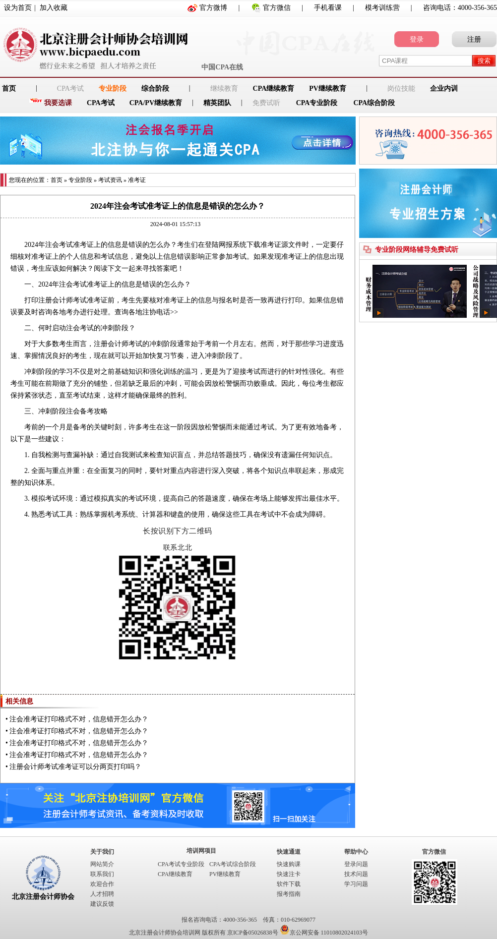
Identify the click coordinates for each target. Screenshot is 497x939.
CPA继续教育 (274, 88)
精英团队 (217, 103)
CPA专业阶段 (317, 103)
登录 (417, 39)
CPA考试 (101, 103)
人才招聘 (102, 893)
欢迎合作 (102, 883)
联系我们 (102, 874)
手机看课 (328, 7)
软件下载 (289, 883)
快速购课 (289, 864)
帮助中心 (356, 851)
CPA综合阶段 (374, 103)
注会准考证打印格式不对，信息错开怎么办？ (78, 719)
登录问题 (356, 864)
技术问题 (356, 874)
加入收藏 (53, 7)
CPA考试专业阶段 (181, 864)
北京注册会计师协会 (43, 896)
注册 (474, 39)
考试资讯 (110, 179)
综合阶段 (155, 88)
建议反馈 (102, 903)
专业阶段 (112, 88)
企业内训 (444, 88)
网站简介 (102, 864)
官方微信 (277, 7)
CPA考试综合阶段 (232, 864)
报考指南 (289, 893)
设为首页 (18, 7)
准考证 (137, 179)
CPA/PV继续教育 (155, 103)
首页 (56, 179)
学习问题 (356, 883)
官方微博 (213, 7)
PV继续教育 (327, 88)
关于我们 (102, 851)
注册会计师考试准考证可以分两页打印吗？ (75, 766)
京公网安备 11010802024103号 (324, 932)
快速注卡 (289, 874)
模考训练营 (382, 7)
